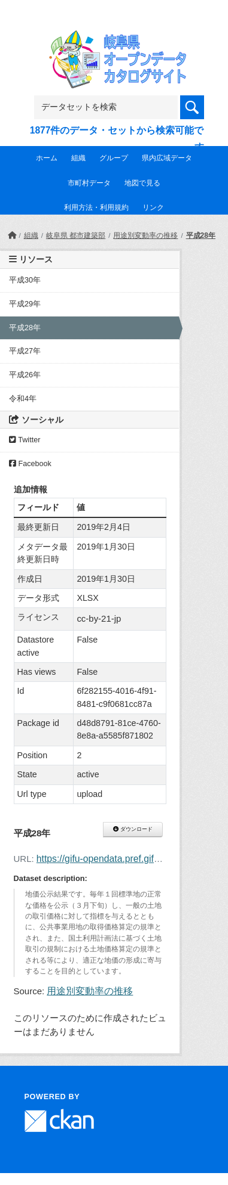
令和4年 (23, 399)
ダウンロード (132, 829)
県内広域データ (167, 158)
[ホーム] (12, 235)
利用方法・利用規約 (96, 207)
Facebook (30, 464)
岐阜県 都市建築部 (75, 235)
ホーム (46, 158)
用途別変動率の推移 (145, 235)
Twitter (24, 440)
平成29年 (25, 304)
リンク (153, 207)
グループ (113, 158)
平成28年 (200, 235)
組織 (78, 158)
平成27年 (25, 351)
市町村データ (89, 183)
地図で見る (142, 183)
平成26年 (25, 375)
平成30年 (25, 280)
